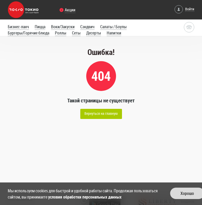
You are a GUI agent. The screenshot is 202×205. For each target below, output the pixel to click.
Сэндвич (87, 27)
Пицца (40, 27)
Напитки (114, 33)
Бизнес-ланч (18, 27)
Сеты (76, 33)
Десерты (93, 33)
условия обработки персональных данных (84, 197)
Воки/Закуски (63, 27)
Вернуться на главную (101, 113)
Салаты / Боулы (113, 27)
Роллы (60, 33)
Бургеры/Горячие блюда (28, 33)
